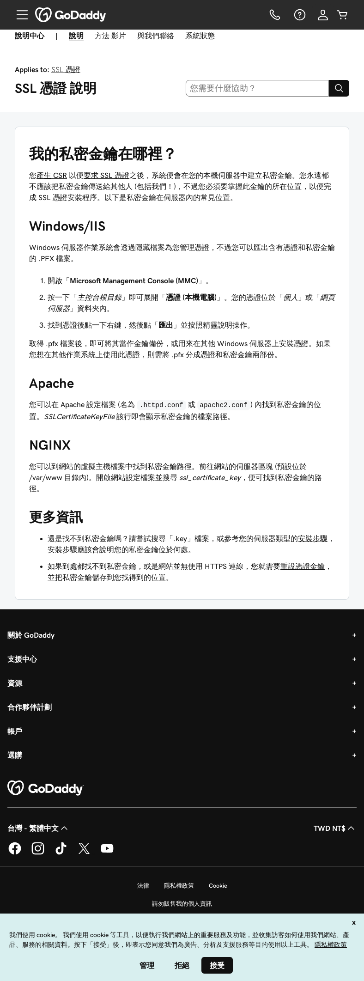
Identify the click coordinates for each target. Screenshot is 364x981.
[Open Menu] (18, 14)
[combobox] (257, 88)
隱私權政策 (179, 886)
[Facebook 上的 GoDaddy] (14, 853)
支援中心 (22, 659)
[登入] (323, 14)
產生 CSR (51, 175)
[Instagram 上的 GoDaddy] (37, 853)
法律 (143, 886)
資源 (14, 683)
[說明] (298, 14)
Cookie (218, 886)
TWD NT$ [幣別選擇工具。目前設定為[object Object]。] (335, 828)
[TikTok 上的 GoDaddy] (61, 853)
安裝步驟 (313, 538)
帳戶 (14, 731)
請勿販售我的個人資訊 (182, 904)
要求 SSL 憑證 (106, 175)
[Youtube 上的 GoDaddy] (107, 853)
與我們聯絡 (155, 35)
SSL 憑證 (65, 69)
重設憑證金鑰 (302, 566)
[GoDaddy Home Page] (45, 788)
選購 (14, 755)
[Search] (339, 88)
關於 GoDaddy (31, 635)
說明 (76, 35)
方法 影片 (110, 35)
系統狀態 (200, 35)
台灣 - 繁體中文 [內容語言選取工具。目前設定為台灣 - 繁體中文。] (38, 828)
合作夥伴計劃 (29, 707)
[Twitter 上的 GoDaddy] (84, 853)
